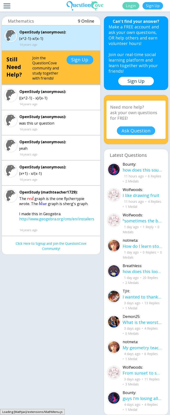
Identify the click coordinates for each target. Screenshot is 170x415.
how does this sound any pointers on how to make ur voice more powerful (142, 170)
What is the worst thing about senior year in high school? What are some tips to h (142, 322)
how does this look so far (142, 271)
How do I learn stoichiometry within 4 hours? (142, 246)
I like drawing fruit (141, 195)
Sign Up (153, 5)
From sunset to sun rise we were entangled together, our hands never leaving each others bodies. (142, 373)
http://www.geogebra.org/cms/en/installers (56, 218)
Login (131, 5)
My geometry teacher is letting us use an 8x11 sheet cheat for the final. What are (142, 347)
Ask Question (136, 131)
